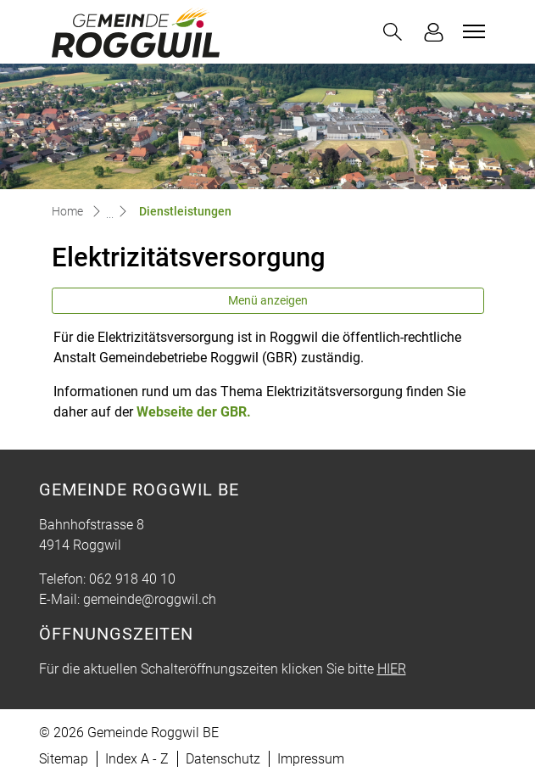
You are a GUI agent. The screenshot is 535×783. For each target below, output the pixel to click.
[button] (392, 32)
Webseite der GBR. (202, 412)
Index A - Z (137, 759)
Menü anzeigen (268, 300)
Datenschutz (223, 759)
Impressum (310, 759)
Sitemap (63, 759)
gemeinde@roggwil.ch (149, 599)
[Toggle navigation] (471, 31)
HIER (391, 669)
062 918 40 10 (132, 579)
